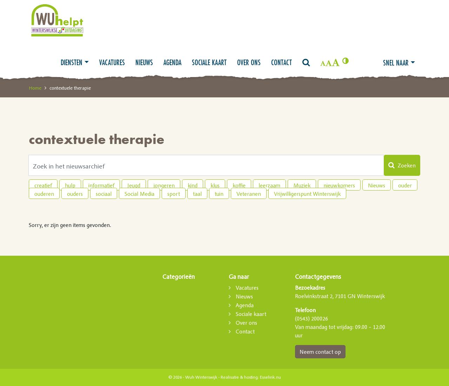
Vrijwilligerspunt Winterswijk (307, 193)
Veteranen (248, 193)
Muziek (301, 185)
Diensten (71, 62)
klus (215, 185)
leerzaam (269, 185)
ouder (405, 185)
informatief (101, 185)
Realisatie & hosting (239, 377)
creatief (43, 185)
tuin (219, 193)
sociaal (104, 193)
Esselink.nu (270, 377)
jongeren (164, 185)
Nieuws (144, 62)
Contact (281, 62)
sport (173, 193)
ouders (75, 193)
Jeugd (133, 185)
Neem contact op (320, 351)
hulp (70, 185)
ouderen (44, 193)
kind (192, 185)
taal (197, 193)
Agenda (172, 62)
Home (35, 88)
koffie (239, 185)
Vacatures (112, 62)
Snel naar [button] (396, 62)
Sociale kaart (209, 62)
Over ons (249, 62)
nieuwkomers (339, 185)
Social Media (139, 193)
